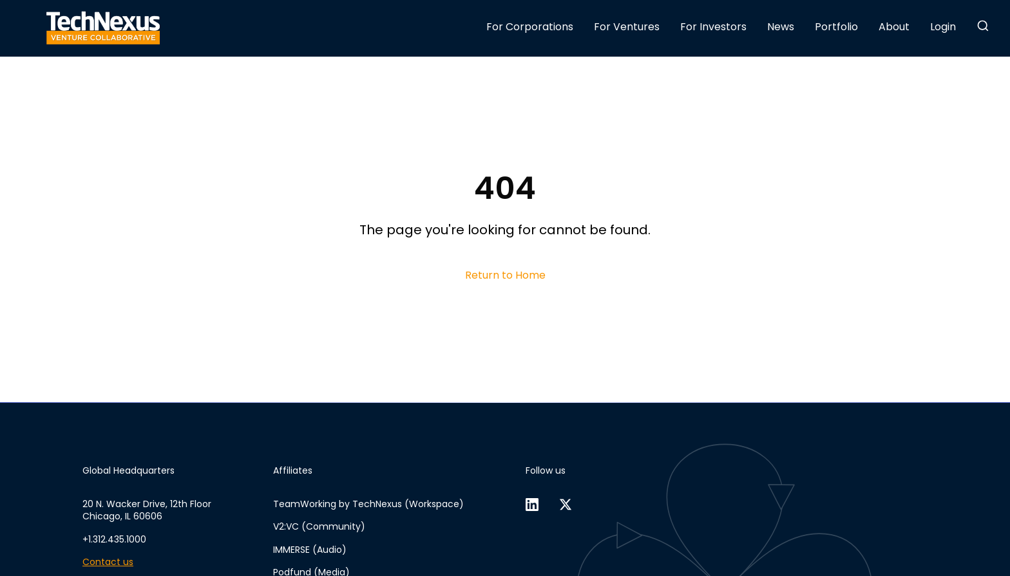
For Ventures (627, 26)
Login (943, 26)
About (894, 26)
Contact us (107, 562)
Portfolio (836, 26)
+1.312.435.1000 (114, 540)
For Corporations (529, 26)
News (780, 26)
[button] (983, 25)
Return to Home (505, 275)
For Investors (713, 26)
